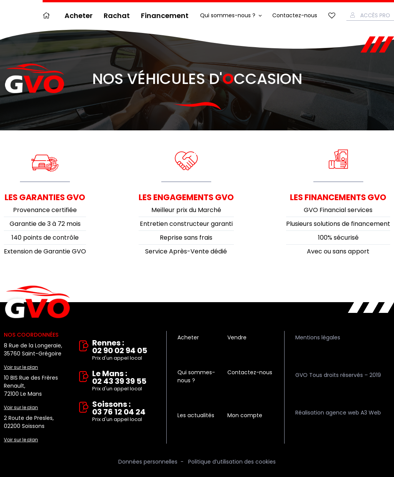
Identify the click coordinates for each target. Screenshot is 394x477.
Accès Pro (375, 15)
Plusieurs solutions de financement (338, 223)
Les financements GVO (338, 197)
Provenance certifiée (45, 210)
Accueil (48, 15)
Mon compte (244, 415)
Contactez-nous (294, 15)
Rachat (117, 15)
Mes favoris (331, 15)
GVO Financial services (338, 210)
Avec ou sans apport (338, 251)
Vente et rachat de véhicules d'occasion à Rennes (37, 302)
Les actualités (195, 415)
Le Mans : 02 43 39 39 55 (124, 381)
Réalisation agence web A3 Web (338, 412)
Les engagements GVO (186, 197)
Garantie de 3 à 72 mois (45, 223)
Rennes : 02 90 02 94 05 (124, 350)
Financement (165, 15)
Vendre (237, 337)
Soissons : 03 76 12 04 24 (124, 411)
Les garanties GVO (45, 197)
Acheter (79, 15)
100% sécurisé (338, 237)
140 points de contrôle (45, 237)
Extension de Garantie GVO (45, 251)
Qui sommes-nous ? (227, 15)
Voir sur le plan (21, 367)
